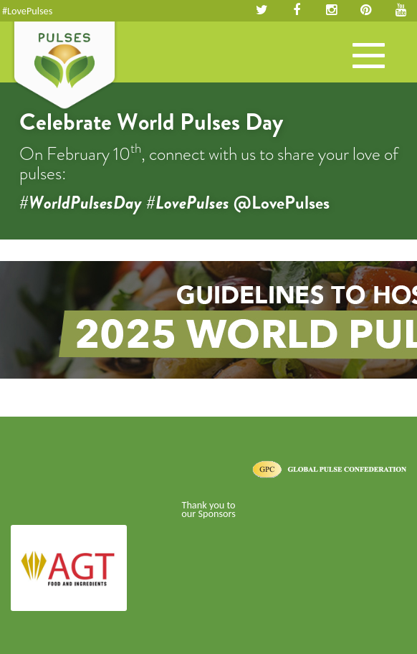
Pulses (64, 67)
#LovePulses (27, 10)
